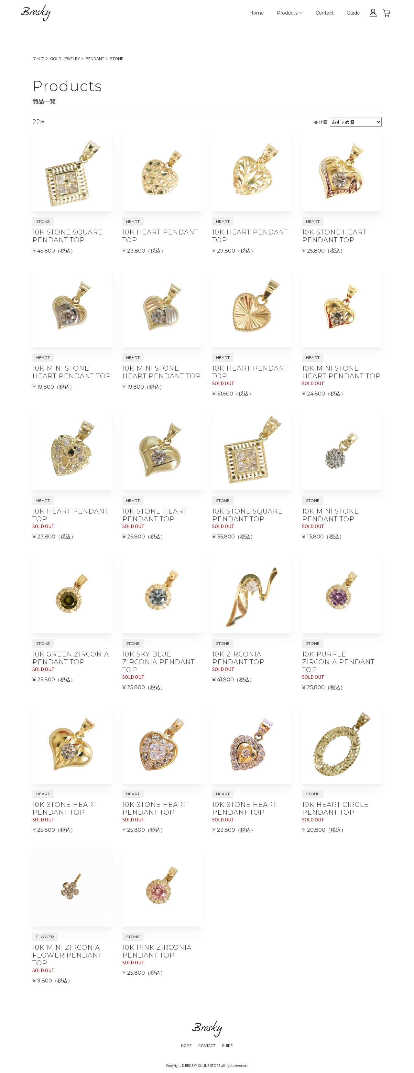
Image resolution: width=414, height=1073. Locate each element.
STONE (125, 58)
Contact (325, 13)
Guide (353, 13)
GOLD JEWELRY (67, 58)
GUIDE (231, 1047)
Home (256, 13)
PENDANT (101, 58)
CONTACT (206, 1047)
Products (290, 13)
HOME (183, 1047)
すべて (38, 58)
